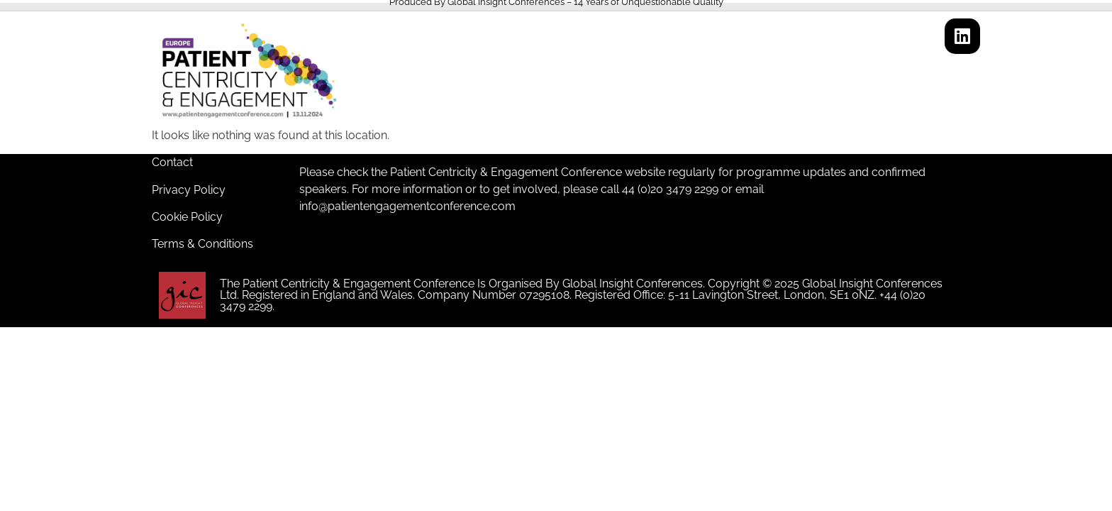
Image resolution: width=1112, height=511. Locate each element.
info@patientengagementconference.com (407, 206)
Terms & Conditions (202, 244)
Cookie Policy (187, 217)
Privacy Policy (189, 190)
